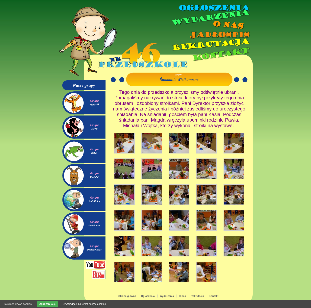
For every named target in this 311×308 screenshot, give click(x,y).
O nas (227, 25)
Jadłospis (219, 35)
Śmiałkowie (94, 225)
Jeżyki (94, 128)
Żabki (94, 153)
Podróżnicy (94, 201)
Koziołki (94, 177)
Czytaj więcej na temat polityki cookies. (85, 303)
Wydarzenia (210, 17)
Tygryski (94, 104)
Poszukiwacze (94, 249)
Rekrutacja (210, 44)
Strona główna (127, 296)
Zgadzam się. (47, 303)
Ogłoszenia (214, 8)
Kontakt (220, 54)
